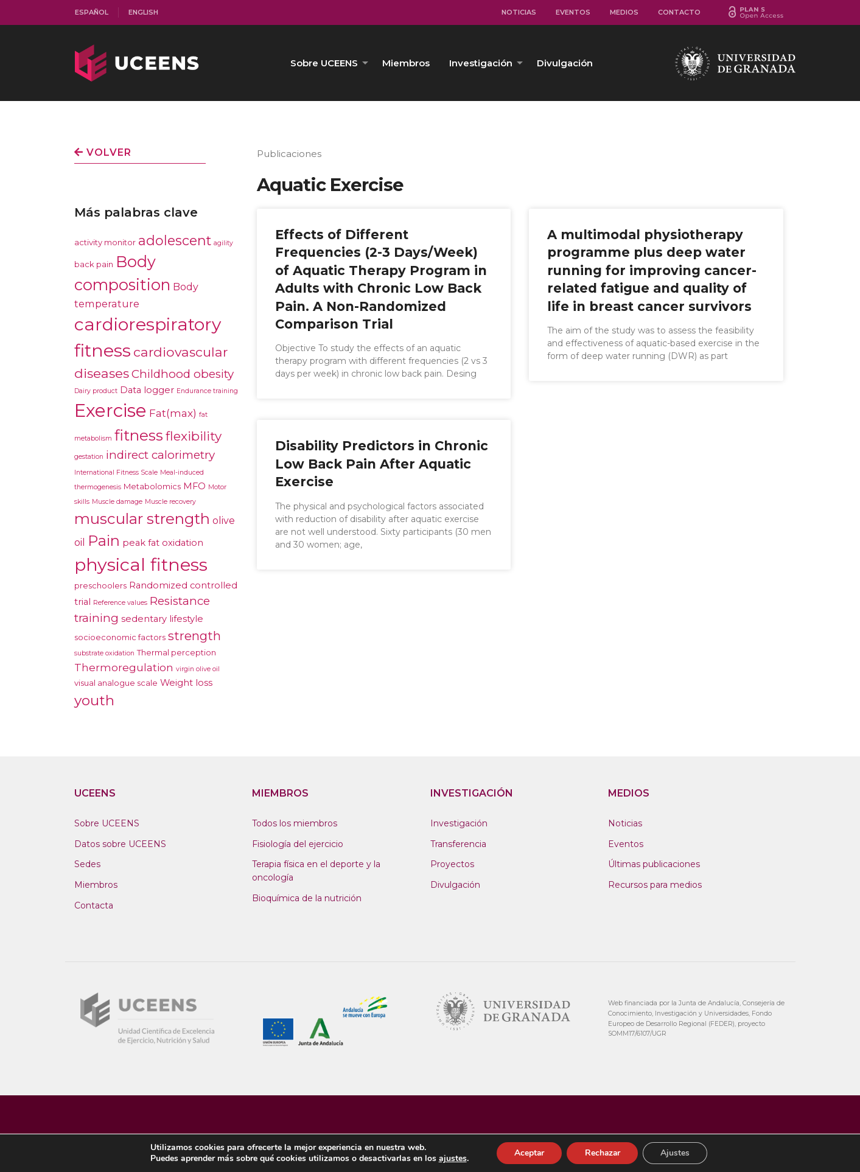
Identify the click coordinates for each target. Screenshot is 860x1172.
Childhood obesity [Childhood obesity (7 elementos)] (182, 374)
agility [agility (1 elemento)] (223, 243)
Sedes (87, 864)
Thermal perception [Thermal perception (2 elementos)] (176, 652)
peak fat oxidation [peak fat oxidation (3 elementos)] (162, 542)
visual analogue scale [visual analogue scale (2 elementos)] (116, 683)
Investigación (480, 63)
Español (91, 12)
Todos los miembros (294, 823)
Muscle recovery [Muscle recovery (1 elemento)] (170, 502)
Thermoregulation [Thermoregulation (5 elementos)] (123, 667)
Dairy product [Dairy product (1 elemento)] (95, 391)
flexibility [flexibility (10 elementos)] (194, 436)
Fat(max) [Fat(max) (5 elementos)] (173, 412)
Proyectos (452, 864)
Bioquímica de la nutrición (307, 898)
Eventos (573, 12)
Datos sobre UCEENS (120, 844)
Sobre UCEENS (324, 63)
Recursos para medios (655, 884)
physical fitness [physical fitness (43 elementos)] (141, 564)
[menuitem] (92, 12)
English (143, 12)
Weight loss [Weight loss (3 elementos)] (186, 682)
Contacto (679, 12)
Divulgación (565, 63)
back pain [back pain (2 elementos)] (93, 264)
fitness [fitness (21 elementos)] (138, 435)
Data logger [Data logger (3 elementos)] (147, 390)
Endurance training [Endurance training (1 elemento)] (207, 391)
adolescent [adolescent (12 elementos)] (174, 240)
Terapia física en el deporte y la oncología (316, 871)
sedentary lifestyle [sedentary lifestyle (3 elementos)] (162, 618)
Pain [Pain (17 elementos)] (104, 540)
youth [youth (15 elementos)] (94, 700)
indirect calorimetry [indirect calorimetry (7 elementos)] (160, 455)
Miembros (406, 63)
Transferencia (458, 844)
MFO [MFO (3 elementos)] (194, 486)
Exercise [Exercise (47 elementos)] (110, 410)
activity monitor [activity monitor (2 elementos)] (105, 242)
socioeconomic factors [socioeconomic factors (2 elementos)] (120, 637)
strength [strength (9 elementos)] (194, 636)
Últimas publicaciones (654, 864)
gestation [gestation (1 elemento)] (88, 457)
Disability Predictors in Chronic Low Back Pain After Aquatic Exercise (381, 463)
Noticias (519, 12)
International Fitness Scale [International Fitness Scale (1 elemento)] (116, 472)
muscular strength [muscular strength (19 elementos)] (142, 519)
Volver (102, 152)
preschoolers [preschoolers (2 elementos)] (100, 585)
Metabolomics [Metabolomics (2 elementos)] (152, 486)
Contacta (93, 905)
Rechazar (602, 1153)
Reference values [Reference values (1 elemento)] (120, 603)
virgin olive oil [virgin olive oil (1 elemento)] (198, 669)
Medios (624, 12)
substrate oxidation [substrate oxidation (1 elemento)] (104, 653)
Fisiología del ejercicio (297, 844)
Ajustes (676, 1153)
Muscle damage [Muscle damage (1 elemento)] (117, 502)
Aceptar (527, 1153)
